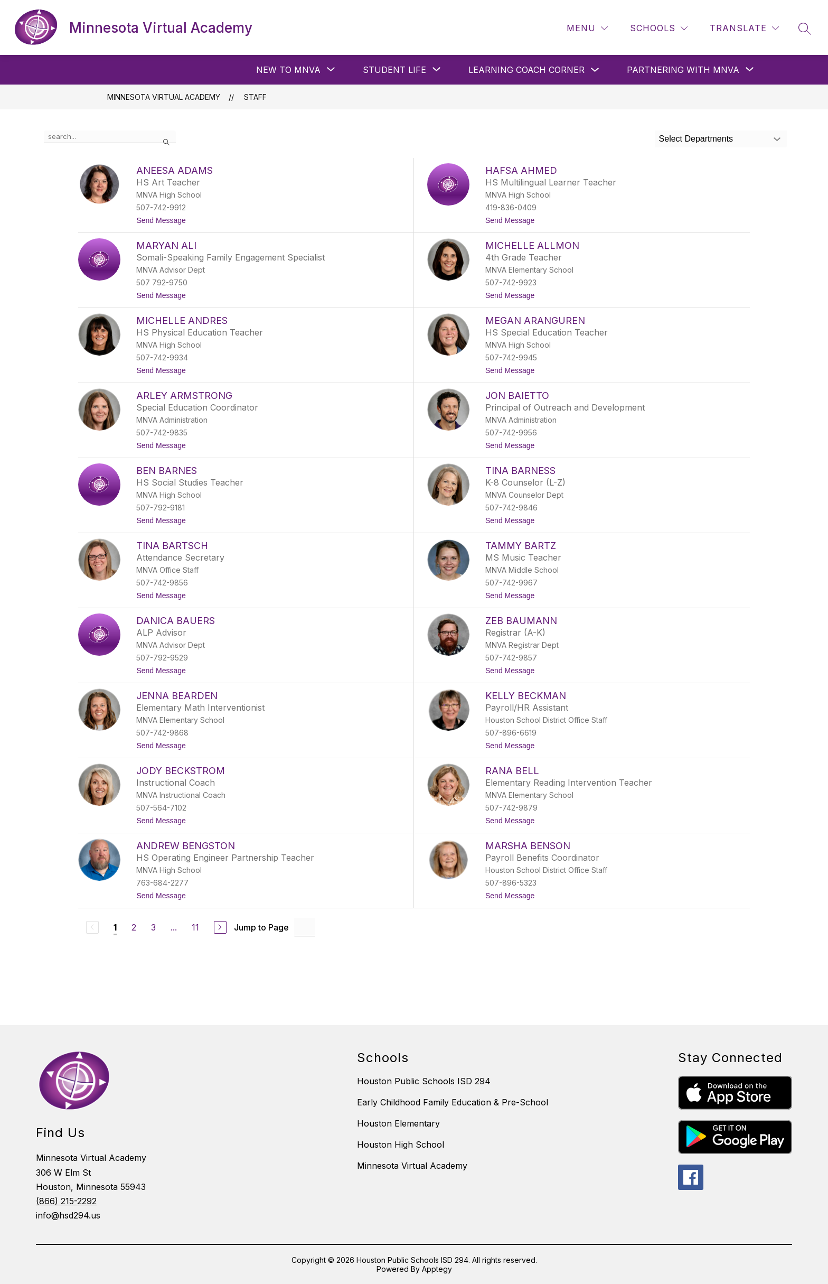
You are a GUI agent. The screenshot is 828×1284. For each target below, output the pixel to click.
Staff (255, 96)
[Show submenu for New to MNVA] (288, 69)
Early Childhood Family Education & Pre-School (452, 1102)
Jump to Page (261, 927)
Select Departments (696, 138)
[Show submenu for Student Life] (394, 69)
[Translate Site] (744, 28)
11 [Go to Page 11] (195, 927)
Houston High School (400, 1144)
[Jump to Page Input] (304, 927)
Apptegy (437, 1268)
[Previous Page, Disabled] (92, 927)
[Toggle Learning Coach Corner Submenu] (595, 70)
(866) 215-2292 (66, 1201)
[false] (110, 137)
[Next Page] (220, 927)
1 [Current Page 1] (115, 927)
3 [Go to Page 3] (153, 927)
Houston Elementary (398, 1123)
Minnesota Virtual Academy (163, 96)
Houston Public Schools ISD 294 (424, 1081)
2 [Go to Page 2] (133, 927)
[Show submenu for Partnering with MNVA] (683, 69)
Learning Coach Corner (526, 69)
